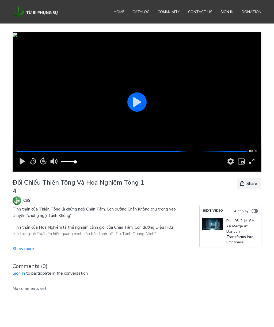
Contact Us (200, 11)
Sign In (227, 11)
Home (119, 11)
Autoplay (246, 211)
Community (169, 11)
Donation (251, 11)
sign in (19, 273)
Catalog (141, 11)
